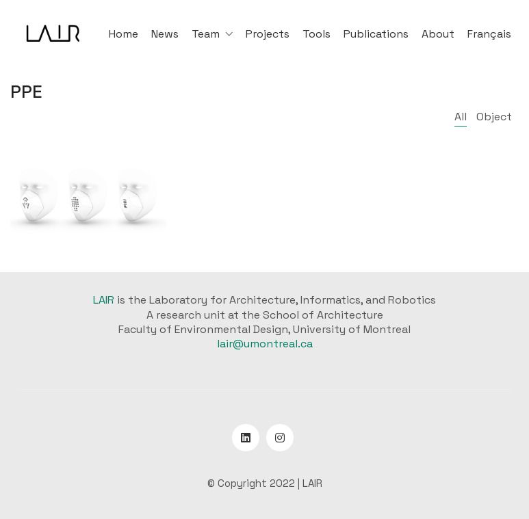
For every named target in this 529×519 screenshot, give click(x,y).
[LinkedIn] (245, 437)
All (460, 116)
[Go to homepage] (52, 34)
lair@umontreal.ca (265, 343)
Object (494, 116)
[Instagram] (280, 437)
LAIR (103, 300)
